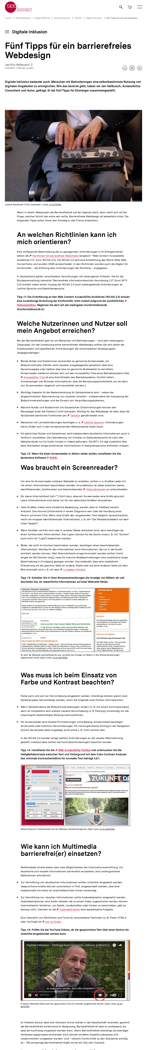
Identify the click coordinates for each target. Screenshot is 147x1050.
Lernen (8, 18)
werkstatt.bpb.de (62, 18)
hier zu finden (53, 921)
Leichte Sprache (94, 422)
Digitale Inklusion (94, 18)
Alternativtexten (96, 489)
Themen (78, 18)
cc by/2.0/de (55, 204)
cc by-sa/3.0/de (60, 658)
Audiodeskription (69, 909)
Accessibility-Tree (34, 377)
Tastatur (75, 415)
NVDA (53, 457)
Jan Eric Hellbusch (19, 65)
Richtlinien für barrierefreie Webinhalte (55, 255)
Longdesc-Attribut (74, 569)
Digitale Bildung (42, 18)
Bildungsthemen (23, 18)
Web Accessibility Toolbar (74, 750)
